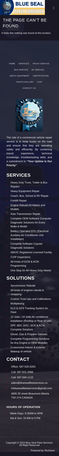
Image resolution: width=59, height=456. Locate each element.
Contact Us (29, 88)
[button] (53, 8)
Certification (41, 76)
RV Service (38, 70)
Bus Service (21, 70)
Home (12, 64)
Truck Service (41, 64)
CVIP (39, 82)
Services (24, 64)
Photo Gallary (25, 82)
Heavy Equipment (19, 76)
